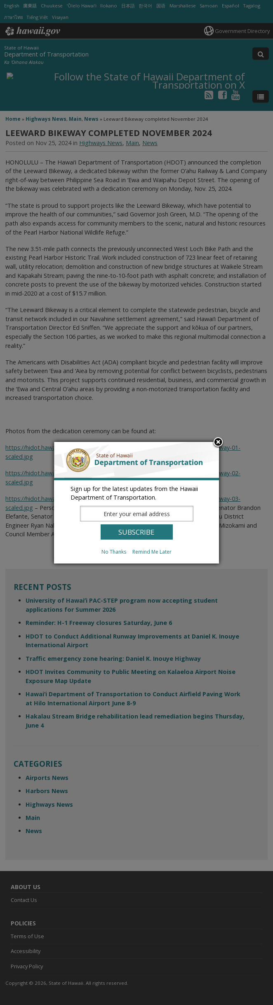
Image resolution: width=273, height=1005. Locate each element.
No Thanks (113, 551)
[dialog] (136, 503)
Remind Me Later (152, 551)
